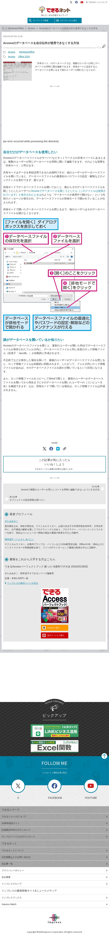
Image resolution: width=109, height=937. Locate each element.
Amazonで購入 (53, 628)
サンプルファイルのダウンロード (54, 836)
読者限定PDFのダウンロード (54, 830)
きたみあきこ (11, 521)
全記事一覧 (54, 863)
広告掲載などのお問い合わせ (54, 857)
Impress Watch (54, 904)
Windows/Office (16, 28)
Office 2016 (24, 56)
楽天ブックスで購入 (55, 635)
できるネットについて (96, 2)
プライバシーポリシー (54, 870)
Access (31, 28)
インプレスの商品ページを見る (21, 583)
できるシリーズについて (54, 816)
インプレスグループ (54, 883)
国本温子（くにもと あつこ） (19, 539)
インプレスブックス (54, 897)
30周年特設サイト (54, 823)
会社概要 (54, 877)
